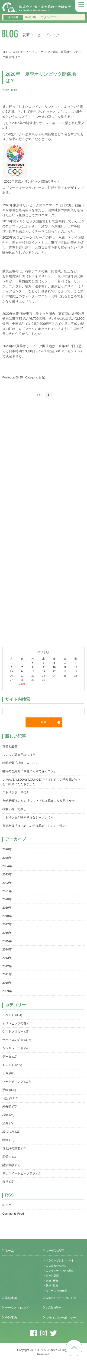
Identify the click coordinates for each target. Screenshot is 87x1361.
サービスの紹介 (12, 1040)
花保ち (6, 1156)
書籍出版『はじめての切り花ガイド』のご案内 (34, 826)
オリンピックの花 (14, 1023)
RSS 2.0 (7, 1205)
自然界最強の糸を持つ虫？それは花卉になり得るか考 (38, 800)
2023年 (7, 874)
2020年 (7, 899)
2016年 (7, 932)
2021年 (7, 891)
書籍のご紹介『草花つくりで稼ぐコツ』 (29, 771)
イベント (8, 1015)
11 (65, 667)
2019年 (7, 907)
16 (43, 671)
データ (6, 1056)
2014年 (7, 949)
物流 (5, 1140)
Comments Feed (13, 1213)
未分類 (6, 1106)
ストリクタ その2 (15, 792)
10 (54, 667)
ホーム (9, 1250)
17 (54, 671)
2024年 (7, 866)
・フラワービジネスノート (58, 1260)
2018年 (7, 916)
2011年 (7, 974)
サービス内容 (55, 1250)
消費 (5, 1123)
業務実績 (11, 1298)
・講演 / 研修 (50, 1280)
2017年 (7, 924)
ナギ (5, 1073)
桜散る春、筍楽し (14, 809)
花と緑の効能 (11, 1148)
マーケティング (12, 1081)
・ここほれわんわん (54, 1265)
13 (11, 671)
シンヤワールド (12, 1048)
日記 (42, 377)
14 (22, 671)
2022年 (7, 882)
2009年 (7, 991)
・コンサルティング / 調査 (58, 1270)
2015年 (7, 941)
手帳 (5, 1090)
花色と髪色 (9, 746)
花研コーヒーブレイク (28, 52)
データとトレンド (17, 1307)
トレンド (8, 1065)
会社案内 (11, 1317)
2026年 (7, 849)
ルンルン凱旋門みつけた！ (20, 754)
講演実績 (8, 1165)
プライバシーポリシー (61, 1317)
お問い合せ (53, 1307)
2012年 (7, 966)
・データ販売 (51, 1275)
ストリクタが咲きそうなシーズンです (28, 817)
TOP (5, 52)
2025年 (7, 857)
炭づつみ (8, 1131)
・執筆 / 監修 (50, 1285)
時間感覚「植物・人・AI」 (20, 763)
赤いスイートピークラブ (18, 1173)
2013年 (7, 958)
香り (5, 1181)
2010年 (7, 982)
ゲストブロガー (12, 1031)
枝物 (5, 1115)
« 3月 (22, 684)
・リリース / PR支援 (55, 1290)
